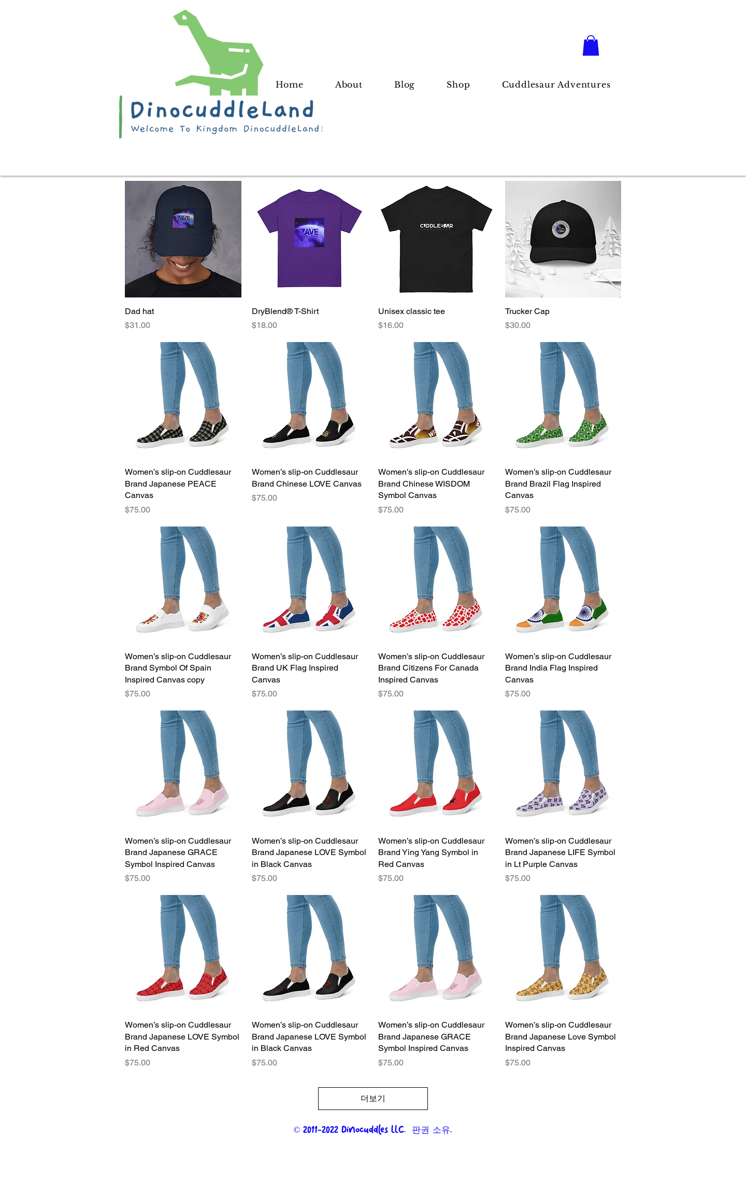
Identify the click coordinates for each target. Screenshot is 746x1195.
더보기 (373, 1098)
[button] (590, 45)
